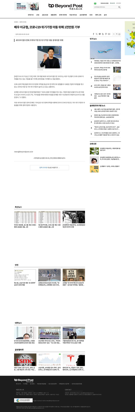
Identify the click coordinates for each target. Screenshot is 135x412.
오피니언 (93, 144)
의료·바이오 (73, 15)
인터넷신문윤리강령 (77, 384)
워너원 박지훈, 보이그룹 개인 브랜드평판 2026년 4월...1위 (49, 226)
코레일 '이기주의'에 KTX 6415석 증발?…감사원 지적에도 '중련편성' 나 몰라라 (74, 284)
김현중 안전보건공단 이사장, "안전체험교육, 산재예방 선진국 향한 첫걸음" (49, 284)
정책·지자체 (63, 15)
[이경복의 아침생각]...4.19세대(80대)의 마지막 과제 (74, 226)
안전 (91, 15)
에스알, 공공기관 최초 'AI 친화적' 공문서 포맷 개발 (24, 284)
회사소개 (112, 3)
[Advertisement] (18, 127)
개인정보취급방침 (41, 384)
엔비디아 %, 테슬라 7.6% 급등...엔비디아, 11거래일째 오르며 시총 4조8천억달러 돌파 (74, 369)
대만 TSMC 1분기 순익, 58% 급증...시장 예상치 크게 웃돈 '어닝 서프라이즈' (25, 369)
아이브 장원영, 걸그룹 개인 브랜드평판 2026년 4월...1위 (25, 226)
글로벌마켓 (83, 15)
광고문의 (118, 3)
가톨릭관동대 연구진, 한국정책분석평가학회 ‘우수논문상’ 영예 (73, 342)
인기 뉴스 (93, 39)
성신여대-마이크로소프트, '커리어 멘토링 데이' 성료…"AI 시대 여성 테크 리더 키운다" (49, 342)
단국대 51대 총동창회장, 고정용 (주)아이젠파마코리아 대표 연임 (24, 342)
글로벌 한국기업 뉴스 (97, 106)
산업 (37, 15)
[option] (27, 6)
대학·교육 (98, 15)
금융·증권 (45, 15)
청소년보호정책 (53, 384)
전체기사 (31, 15)
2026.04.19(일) (104, 3)
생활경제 (53, 15)
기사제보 (25, 384)
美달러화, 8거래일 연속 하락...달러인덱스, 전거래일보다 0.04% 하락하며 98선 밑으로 (49, 369)
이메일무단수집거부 (64, 384)
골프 (105, 15)
